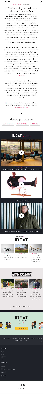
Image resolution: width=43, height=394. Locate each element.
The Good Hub (3, 375)
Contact (39, 338)
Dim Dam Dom (4, 377)
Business (39, 288)
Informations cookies (24, 338)
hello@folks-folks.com (21, 107)
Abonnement (18, 340)
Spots (19, 4)
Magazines (3, 366)
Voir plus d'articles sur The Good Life (21, 306)
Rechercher (41, 1)
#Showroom (35, 123)
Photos (2, 360)
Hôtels (25, 288)
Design (15, 4)
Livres (2, 368)
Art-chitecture (3, 356)
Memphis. (21, 75)
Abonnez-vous (21, 328)
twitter (22, 385)
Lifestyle (10, 288)
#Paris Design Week (22, 123)
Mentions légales (6, 338)
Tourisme (2, 354)
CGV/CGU (14, 338)
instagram (24, 385)
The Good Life (3, 372)
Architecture (25, 167)
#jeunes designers (8, 123)
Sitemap (26, 340)
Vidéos (2, 359)
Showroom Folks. (10, 103)
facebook (19, 385)
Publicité (33, 338)
